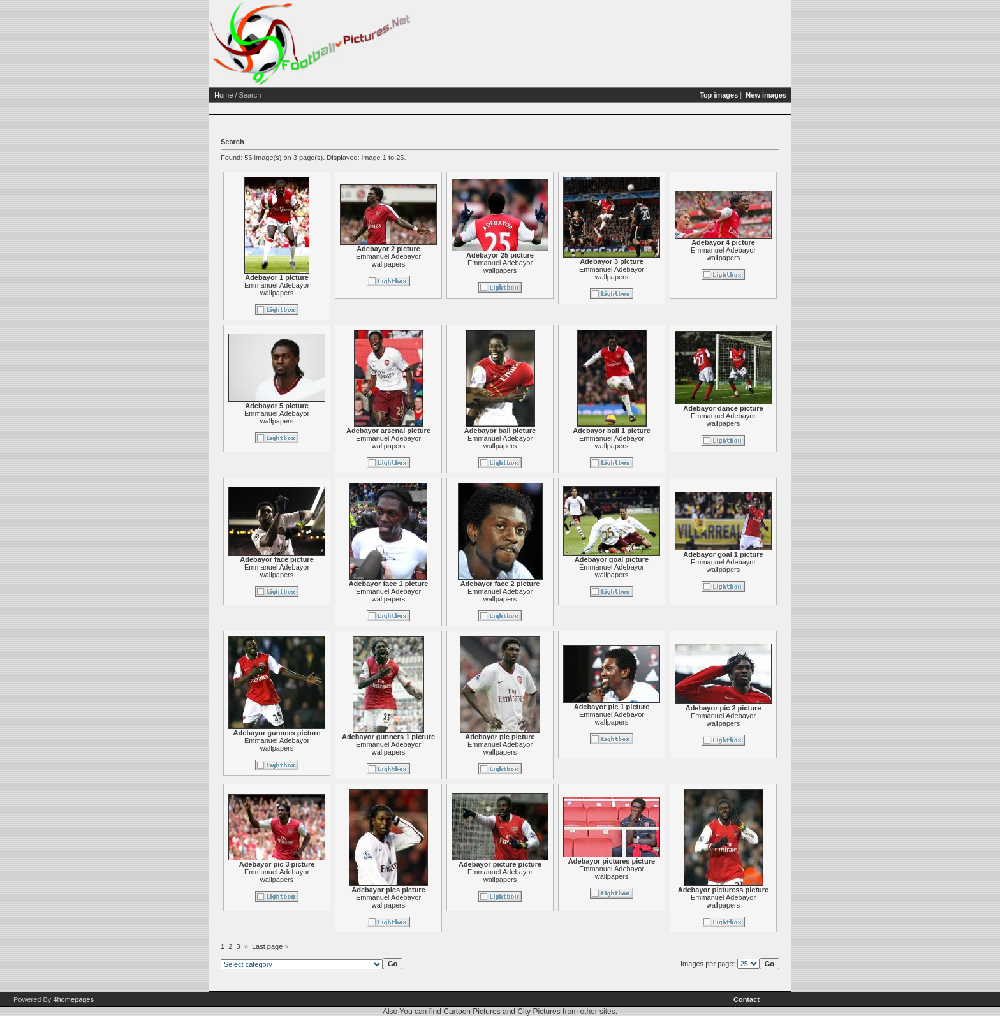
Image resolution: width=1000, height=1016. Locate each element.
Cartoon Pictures (471, 1011)
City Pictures (538, 1011)
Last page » (270, 946)
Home (223, 95)
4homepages (73, 999)
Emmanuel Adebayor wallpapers (276, 289)
